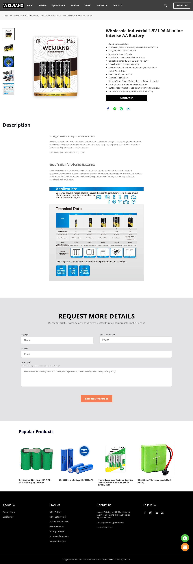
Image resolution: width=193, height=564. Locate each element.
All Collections (16, 15)
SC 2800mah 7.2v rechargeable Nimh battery (154, 481)
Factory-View (9, 512)
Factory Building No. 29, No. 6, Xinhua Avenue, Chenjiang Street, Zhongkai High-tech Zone (113, 515)
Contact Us (101, 5)
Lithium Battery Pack (59, 521)
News (87, 5)
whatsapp (121, 109)
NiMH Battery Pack (58, 517)
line (115, 109)
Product (75, 5)
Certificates (8, 517)
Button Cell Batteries (59, 536)
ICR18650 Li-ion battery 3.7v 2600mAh (76, 480)
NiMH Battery (56, 512)
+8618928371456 (104, 527)
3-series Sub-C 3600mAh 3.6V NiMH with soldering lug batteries (35, 481)
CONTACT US (182, 5)
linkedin (128, 109)
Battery (42, 5)
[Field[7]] (57, 340)
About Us (118, 5)
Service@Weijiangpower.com (110, 522)
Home (30, 5)
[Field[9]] (96, 354)
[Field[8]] (136, 340)
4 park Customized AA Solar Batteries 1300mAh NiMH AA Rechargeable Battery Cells (115, 482)
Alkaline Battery (32, 15)
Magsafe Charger (58, 541)
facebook (108, 109)
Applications (58, 5)
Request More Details (96, 398)
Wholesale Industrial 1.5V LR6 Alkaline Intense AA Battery (66, 15)
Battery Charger (57, 531)
